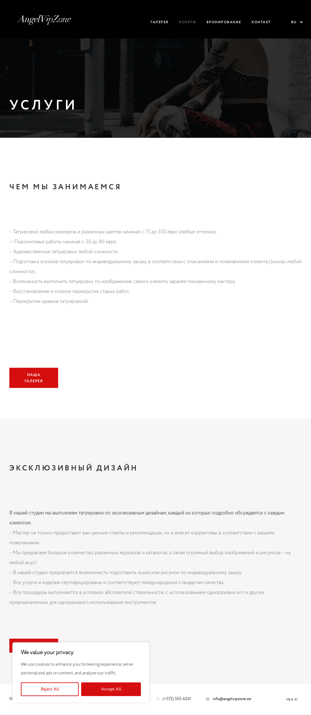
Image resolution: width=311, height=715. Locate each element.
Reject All (50, 689)
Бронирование (224, 22)
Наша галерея (34, 378)
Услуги (187, 22)
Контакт (261, 22)
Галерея (160, 22)
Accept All (111, 689)
